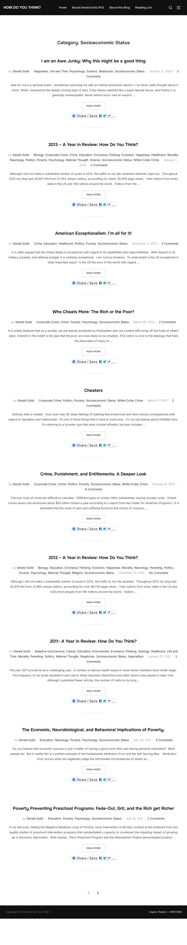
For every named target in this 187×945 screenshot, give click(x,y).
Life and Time (59, 81)
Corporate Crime (56, 165)
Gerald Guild (21, 81)
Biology (39, 165)
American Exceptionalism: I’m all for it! (93, 242)
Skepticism (106, 81)
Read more (96, 116)
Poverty (42, 170)
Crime (73, 165)
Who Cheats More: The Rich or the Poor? (93, 321)
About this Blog (125, 7)
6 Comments (93, 510)
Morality (172, 165)
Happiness (41, 81)
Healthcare (158, 165)
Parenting (156, 588)
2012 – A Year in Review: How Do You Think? (93, 577)
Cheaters (93, 399)
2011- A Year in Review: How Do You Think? (93, 661)
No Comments (158, 593)
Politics (30, 170)
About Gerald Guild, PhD (93, 7)
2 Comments (99, 175)
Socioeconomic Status (130, 81)
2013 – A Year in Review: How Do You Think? (93, 154)
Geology (143, 672)
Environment (100, 672)
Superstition (135, 677)
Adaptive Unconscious (50, 672)
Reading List (148, 7)
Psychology (77, 81)
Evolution (128, 165)
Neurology (17, 170)
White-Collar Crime (146, 170)
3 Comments (169, 254)
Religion (77, 593)
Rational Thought (77, 170)
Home (68, 7)
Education (85, 165)
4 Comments (164, 771)
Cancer (71, 672)
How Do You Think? (27, 7)
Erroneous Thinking (107, 165)
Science (92, 81)
